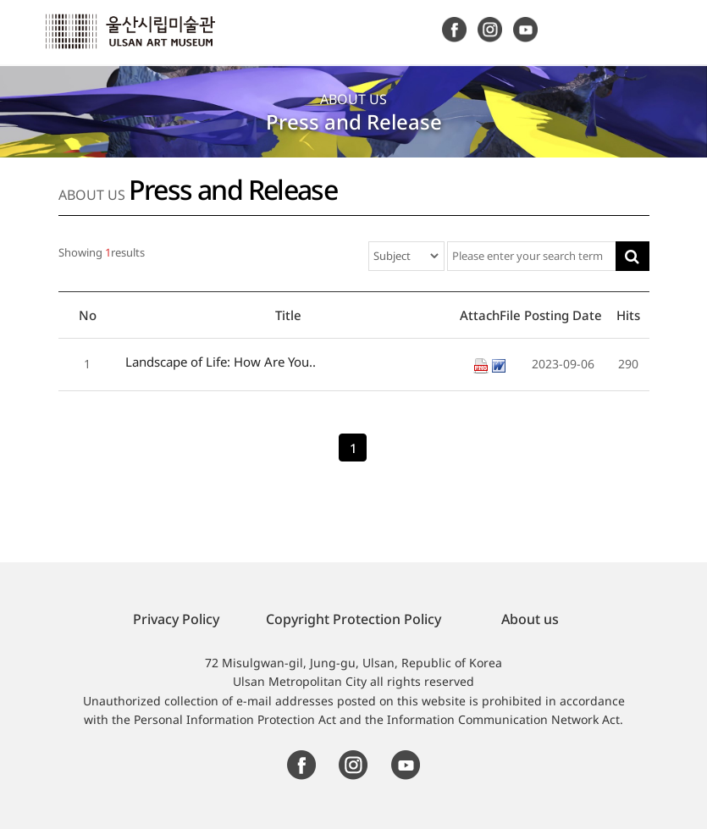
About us (530, 619)
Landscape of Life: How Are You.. (220, 361)
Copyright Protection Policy (353, 619)
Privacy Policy (176, 619)
